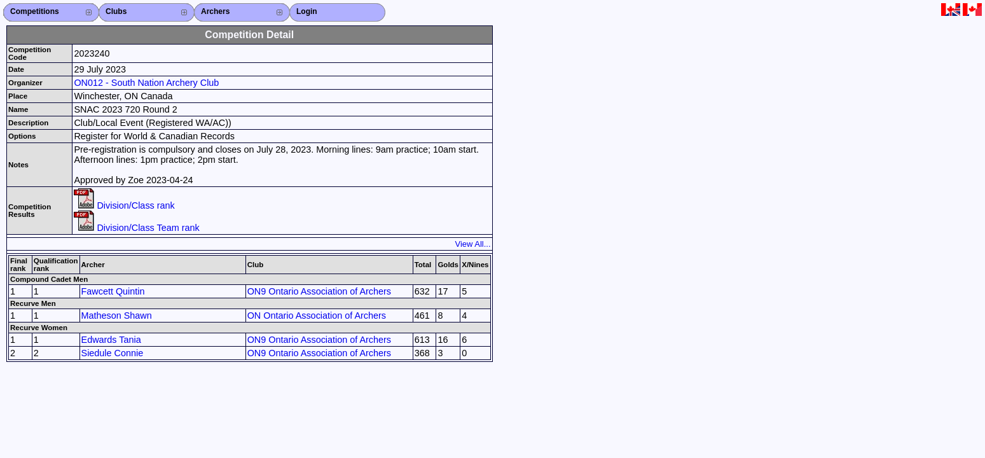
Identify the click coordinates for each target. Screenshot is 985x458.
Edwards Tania (111, 340)
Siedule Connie (112, 353)
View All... (473, 244)
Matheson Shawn (116, 315)
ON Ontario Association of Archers (316, 315)
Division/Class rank (124, 205)
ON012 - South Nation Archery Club (146, 83)
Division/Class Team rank (136, 228)
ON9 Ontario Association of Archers (319, 291)
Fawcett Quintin (113, 291)
